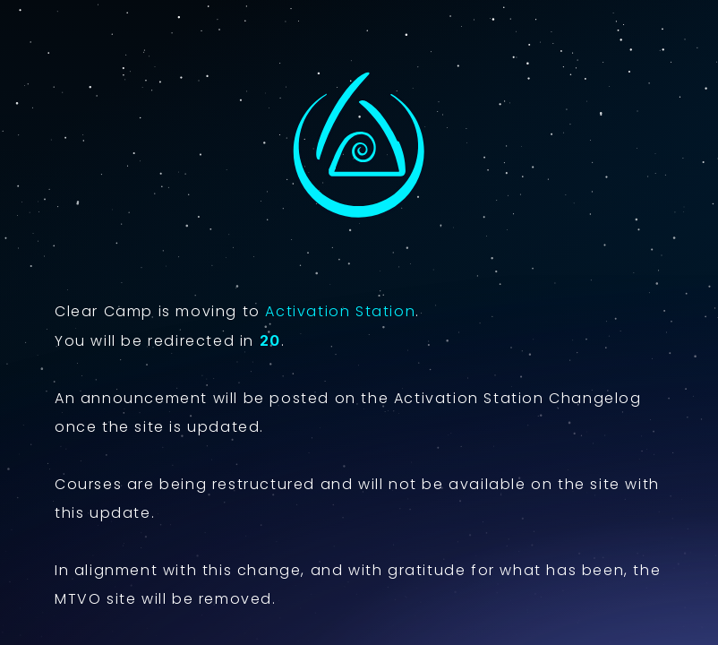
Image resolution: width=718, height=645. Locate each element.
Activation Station (340, 311)
